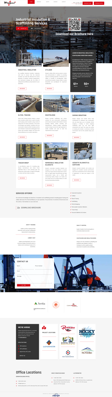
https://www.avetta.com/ (39, 309)
